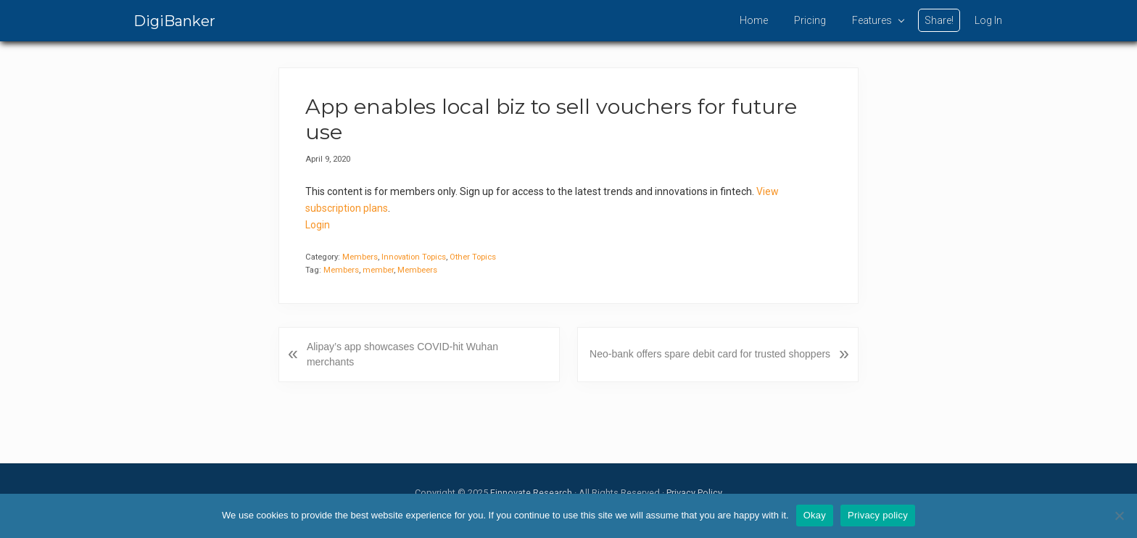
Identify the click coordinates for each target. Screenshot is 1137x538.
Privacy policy (878, 515)
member (378, 270)
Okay (814, 515)
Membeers (417, 270)
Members (360, 257)
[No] (1119, 515)
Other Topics (473, 257)
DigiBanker (174, 21)
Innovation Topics (413, 257)
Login (317, 225)
